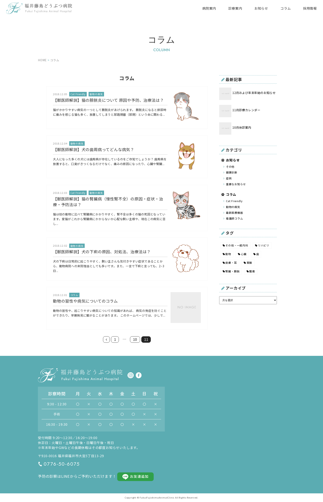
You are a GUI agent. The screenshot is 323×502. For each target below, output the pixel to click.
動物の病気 (233, 207)
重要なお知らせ (236, 184)
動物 (228, 254)
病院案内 (209, 8)
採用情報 (310, 8)
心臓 (244, 254)
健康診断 (231, 172)
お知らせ (261, 8)
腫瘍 (252, 271)
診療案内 (235, 8)
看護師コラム (234, 218)
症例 (229, 178)
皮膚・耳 (231, 263)
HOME (42, 60)
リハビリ (263, 245)
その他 (230, 167)
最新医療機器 (234, 213)
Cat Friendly (234, 201)
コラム (285, 8)
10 (135, 339)
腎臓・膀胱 (232, 271)
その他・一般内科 (236, 245)
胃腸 (249, 263)
